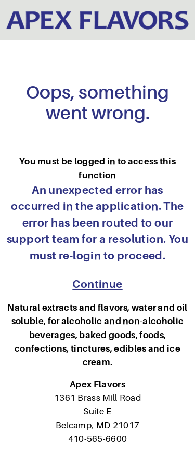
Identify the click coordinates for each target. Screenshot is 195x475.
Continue (97, 284)
